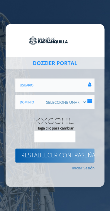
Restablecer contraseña (57, 155)
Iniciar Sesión (83, 167)
